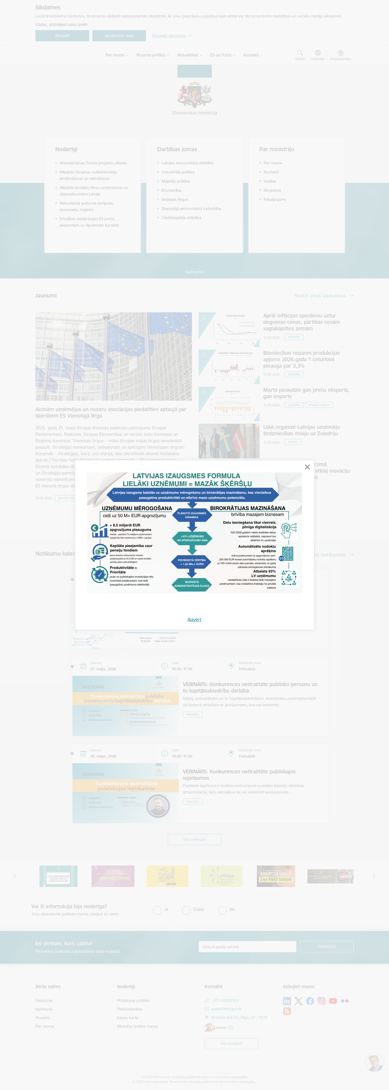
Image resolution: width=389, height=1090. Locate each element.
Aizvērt (194, 619)
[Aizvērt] (307, 467)
